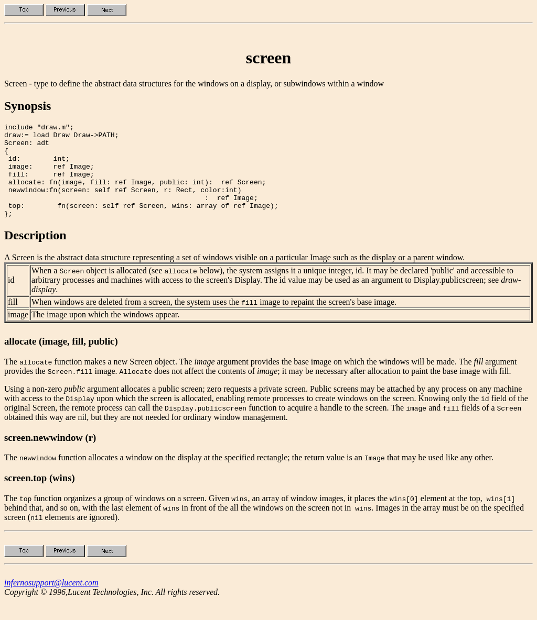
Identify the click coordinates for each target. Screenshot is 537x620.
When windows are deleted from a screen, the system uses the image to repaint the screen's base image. (213, 320)
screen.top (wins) (39, 496)
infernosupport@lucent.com (51, 601)
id (11, 298)
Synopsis (27, 106)
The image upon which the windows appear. (105, 333)
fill (13, 320)
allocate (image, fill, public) (61, 360)
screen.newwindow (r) (50, 456)
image (18, 333)
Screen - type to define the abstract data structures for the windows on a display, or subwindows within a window (194, 83)
